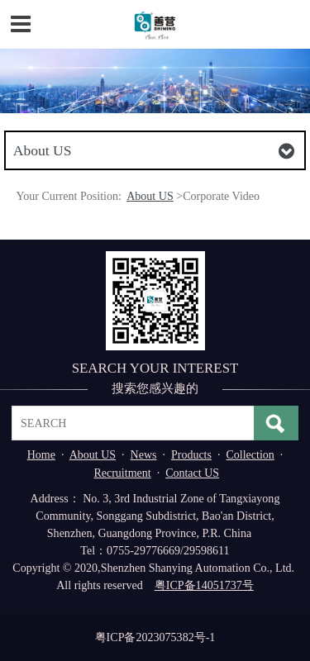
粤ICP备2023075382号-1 (155, 637)
